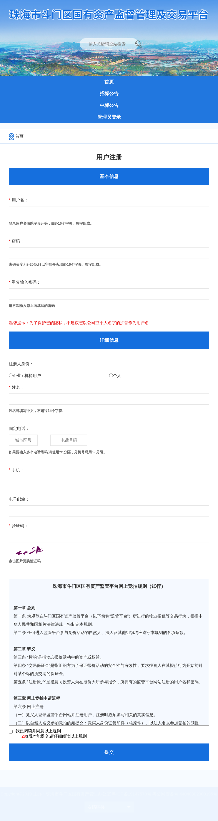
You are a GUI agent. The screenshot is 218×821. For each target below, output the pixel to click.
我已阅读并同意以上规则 (51, 734)
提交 (109, 752)
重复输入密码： (25, 282)
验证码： (18, 525)
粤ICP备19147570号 (131, 794)
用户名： (18, 200)
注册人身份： (21, 363)
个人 (117, 375)
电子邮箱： (19, 499)
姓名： (16, 387)
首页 (19, 136)
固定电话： (19, 428)
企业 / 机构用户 (27, 375)
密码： (16, 241)
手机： (16, 469)
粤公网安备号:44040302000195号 (182, 794)
